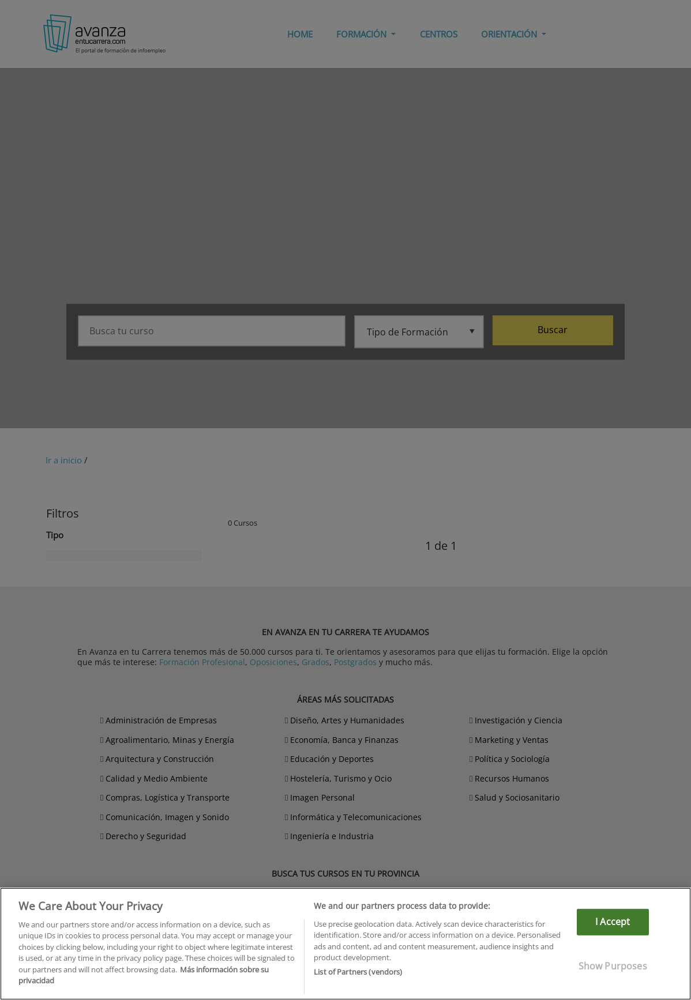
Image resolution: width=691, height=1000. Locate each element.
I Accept (612, 921)
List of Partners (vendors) (358, 972)
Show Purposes (613, 965)
